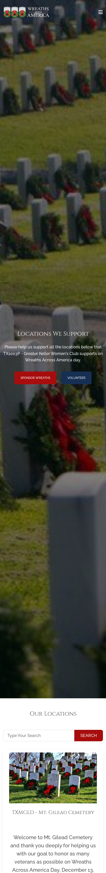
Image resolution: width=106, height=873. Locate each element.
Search (88, 735)
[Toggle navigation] (100, 12)
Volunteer (76, 378)
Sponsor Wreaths (35, 378)
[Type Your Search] (39, 735)
